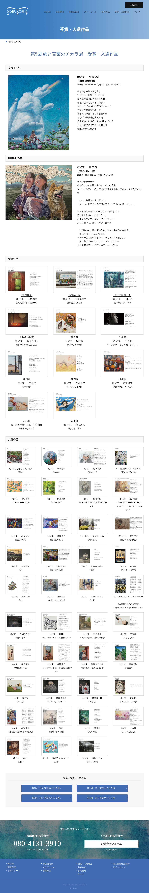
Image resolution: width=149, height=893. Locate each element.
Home (11, 864)
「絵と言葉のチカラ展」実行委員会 (75, 884)
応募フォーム (14, 871)
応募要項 (12, 867)
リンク (81, 874)
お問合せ (82, 871)
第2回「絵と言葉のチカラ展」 (102, 788)
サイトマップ (119, 867)
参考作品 (47, 871)
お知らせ (82, 867)
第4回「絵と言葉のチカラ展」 (102, 798)
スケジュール (49, 867)
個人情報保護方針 (121, 864)
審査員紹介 (48, 864)
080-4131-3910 (37, 843)
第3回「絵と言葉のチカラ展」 (47, 798)
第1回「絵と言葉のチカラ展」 (47, 788)
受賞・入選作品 (85, 864)
